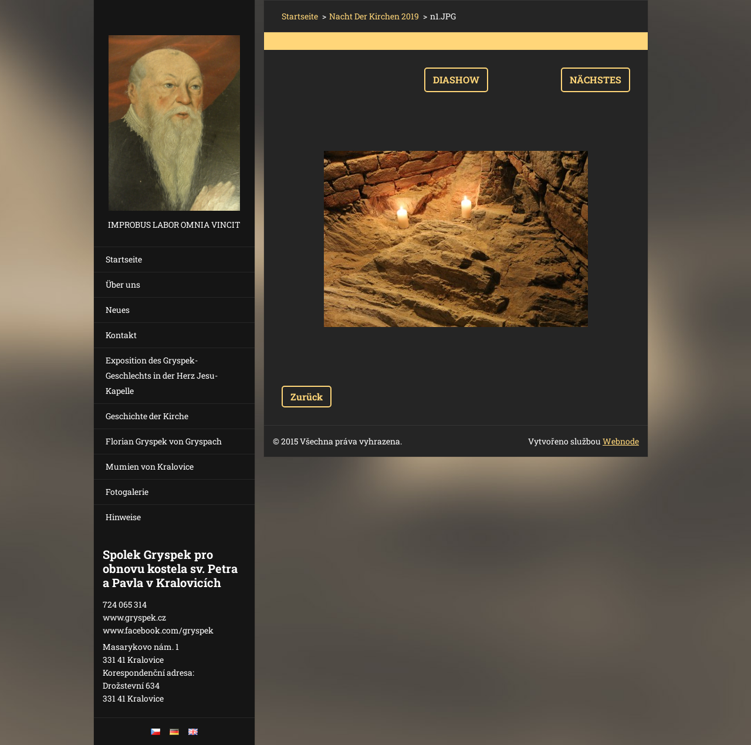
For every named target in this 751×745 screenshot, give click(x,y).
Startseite (124, 259)
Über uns (123, 284)
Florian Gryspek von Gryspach (164, 441)
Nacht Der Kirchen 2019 (374, 16)
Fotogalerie (127, 491)
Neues (118, 309)
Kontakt (121, 335)
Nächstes (595, 79)
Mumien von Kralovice (150, 466)
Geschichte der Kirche (147, 416)
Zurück (306, 396)
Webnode (621, 441)
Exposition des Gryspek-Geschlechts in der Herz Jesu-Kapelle (162, 375)
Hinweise (123, 516)
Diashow (456, 79)
